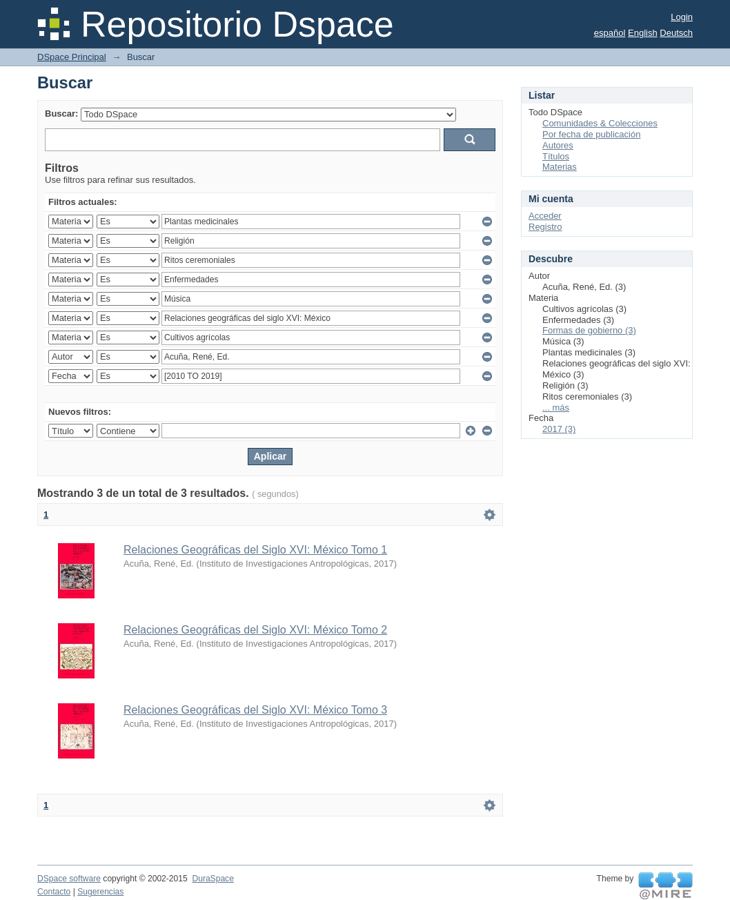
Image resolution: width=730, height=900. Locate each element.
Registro (545, 227)
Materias (559, 167)
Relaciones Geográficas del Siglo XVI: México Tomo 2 (255, 630)
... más (555, 407)
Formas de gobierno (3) (589, 330)
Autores (557, 145)
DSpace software (69, 878)
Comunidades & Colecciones (600, 123)
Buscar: (61, 113)
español (610, 33)
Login (682, 17)
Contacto (53, 892)
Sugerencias (100, 892)
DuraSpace (212, 878)
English (643, 33)
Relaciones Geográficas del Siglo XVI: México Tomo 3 (255, 710)
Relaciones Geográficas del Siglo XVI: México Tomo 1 (255, 550)
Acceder (545, 216)
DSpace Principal (71, 57)
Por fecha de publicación (591, 134)
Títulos (555, 156)
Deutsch (676, 33)
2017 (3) (558, 429)
